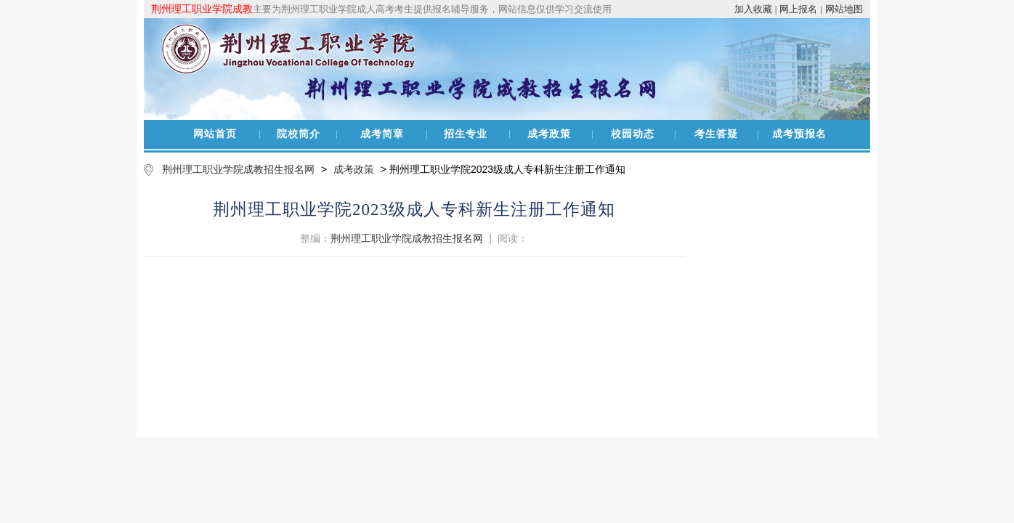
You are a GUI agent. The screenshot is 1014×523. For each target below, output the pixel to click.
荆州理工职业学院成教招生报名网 (238, 169)
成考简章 (382, 134)
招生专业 (465, 134)
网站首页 (215, 134)
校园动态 (632, 134)
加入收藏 (753, 9)
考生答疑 (716, 134)
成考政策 (549, 134)
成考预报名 (799, 134)
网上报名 (798, 9)
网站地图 (844, 9)
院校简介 (298, 134)
